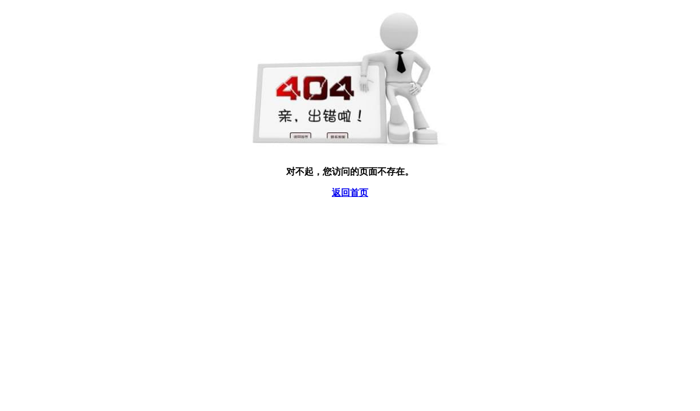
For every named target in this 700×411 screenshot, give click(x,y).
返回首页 (350, 193)
